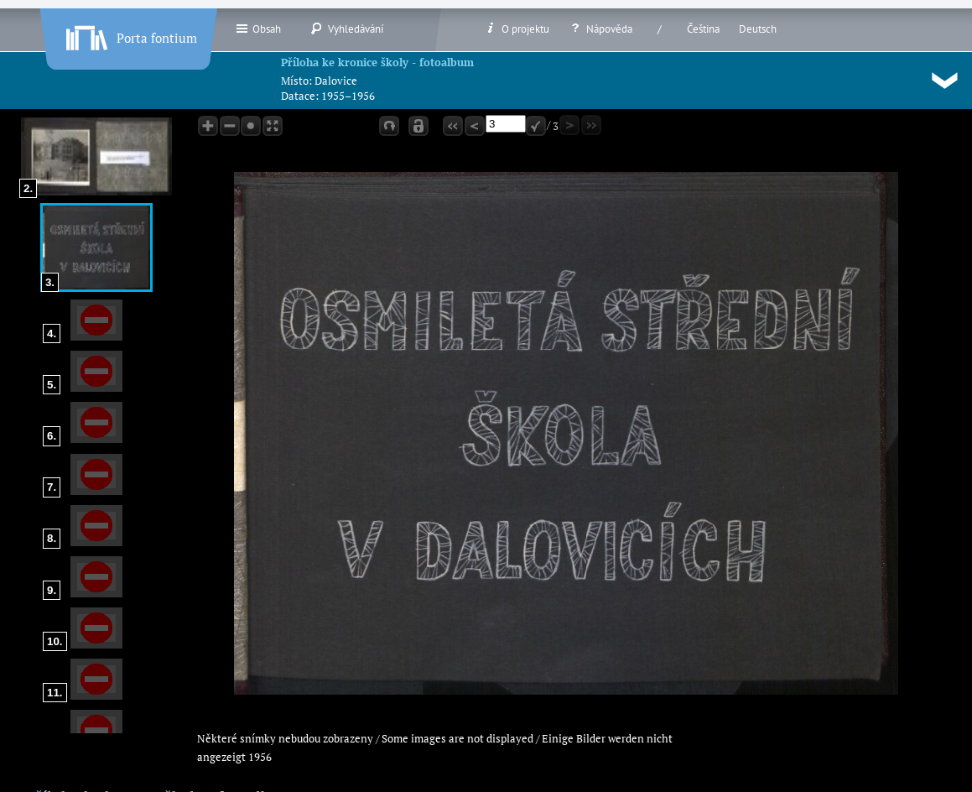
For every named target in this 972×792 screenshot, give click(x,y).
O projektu (516, 28)
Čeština (703, 29)
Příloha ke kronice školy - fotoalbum (377, 62)
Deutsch (758, 29)
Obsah (258, 28)
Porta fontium (130, 34)
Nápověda (600, 28)
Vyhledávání (346, 28)
